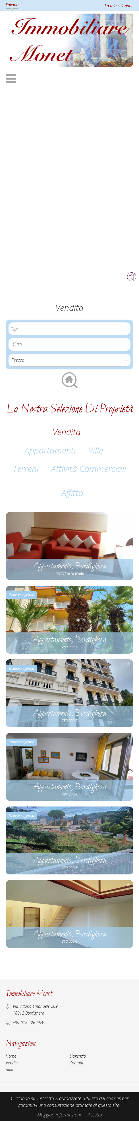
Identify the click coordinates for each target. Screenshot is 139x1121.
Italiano (12, 4)
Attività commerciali (88, 468)
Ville (95, 450)
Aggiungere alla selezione (128, 517)
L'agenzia (78, 1056)
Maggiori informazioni (59, 1115)
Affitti (10, 1069)
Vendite (12, 1063)
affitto (72, 493)
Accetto (95, 1115)
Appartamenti (50, 450)
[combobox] (69, 344)
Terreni (26, 468)
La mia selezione (119, 5)
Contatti (76, 1063)
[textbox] (71, 344)
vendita (67, 432)
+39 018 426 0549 (29, 1022)
